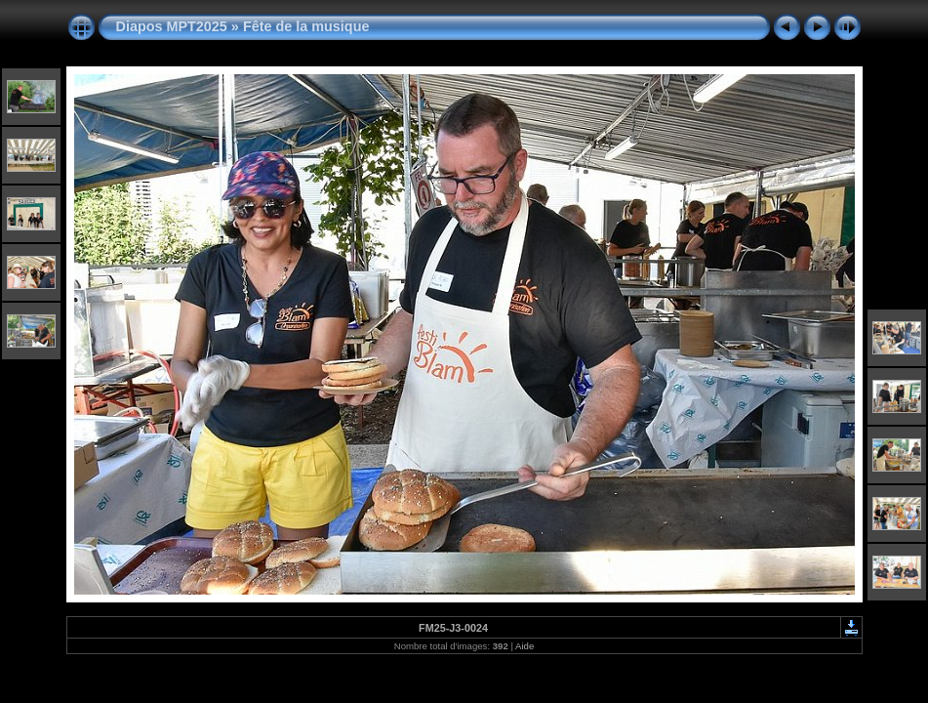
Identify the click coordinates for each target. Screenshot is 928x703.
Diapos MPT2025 (171, 26)
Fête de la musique (306, 26)
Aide (524, 646)
